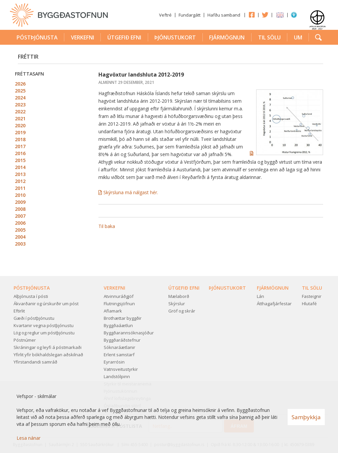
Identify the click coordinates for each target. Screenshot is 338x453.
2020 (20, 125)
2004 (20, 237)
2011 (20, 188)
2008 (20, 209)
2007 (20, 216)
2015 (20, 160)
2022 (20, 111)
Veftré (165, 15)
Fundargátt (189, 15)
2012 (20, 181)
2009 (20, 202)
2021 (20, 118)
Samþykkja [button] (306, 417)
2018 (20, 139)
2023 (20, 104)
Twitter (265, 14)
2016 (20, 153)
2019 (20, 132)
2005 (20, 230)
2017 (20, 146)
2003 (20, 244)
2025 (20, 90)
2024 (20, 97)
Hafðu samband (223, 15)
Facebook (251, 14)
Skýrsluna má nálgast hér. (131, 192)
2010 (20, 195)
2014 (20, 167)
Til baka (106, 226)
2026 (20, 84)
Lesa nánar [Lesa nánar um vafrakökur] (28, 438)
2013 (20, 174)
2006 (20, 223)
